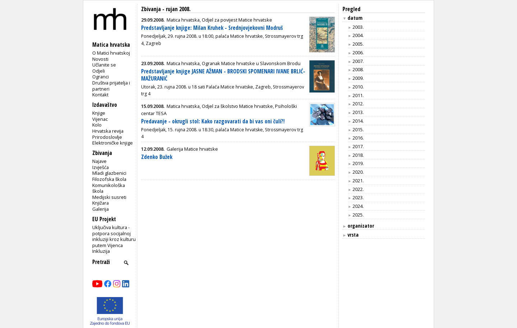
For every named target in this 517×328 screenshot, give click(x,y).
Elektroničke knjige (112, 143)
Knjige (98, 113)
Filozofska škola (109, 179)
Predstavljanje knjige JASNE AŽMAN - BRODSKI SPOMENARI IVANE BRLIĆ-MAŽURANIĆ (223, 75)
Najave (99, 161)
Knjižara (100, 203)
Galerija (100, 209)
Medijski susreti (109, 197)
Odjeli (98, 71)
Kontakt (100, 94)
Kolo (97, 125)
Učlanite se (104, 65)
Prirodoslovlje (107, 137)
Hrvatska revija (108, 131)
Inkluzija (101, 251)
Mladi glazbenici (109, 173)
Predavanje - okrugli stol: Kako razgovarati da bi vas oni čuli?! (213, 121)
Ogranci (100, 76)
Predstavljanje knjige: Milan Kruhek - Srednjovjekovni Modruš (212, 28)
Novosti (100, 59)
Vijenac (100, 119)
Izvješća (100, 167)
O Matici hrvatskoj (111, 53)
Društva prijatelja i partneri (111, 85)
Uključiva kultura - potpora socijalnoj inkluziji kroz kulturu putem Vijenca (114, 236)
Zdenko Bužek (156, 157)
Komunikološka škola (108, 188)
